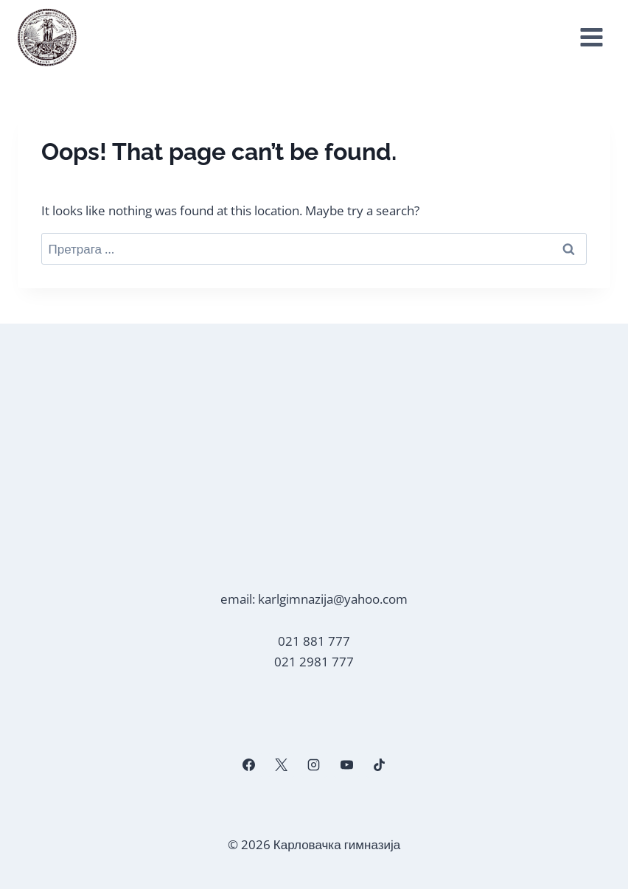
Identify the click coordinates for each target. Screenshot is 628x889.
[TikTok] (378, 765)
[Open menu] (591, 38)
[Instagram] (314, 765)
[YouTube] (346, 765)
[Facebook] (249, 765)
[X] (281, 765)
